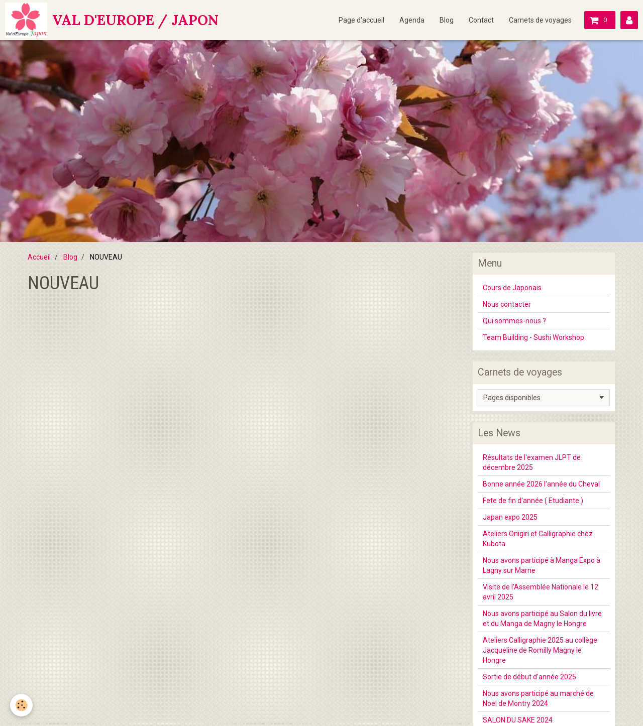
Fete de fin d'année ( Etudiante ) (533, 501)
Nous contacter (507, 304)
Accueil (39, 257)
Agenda (411, 20)
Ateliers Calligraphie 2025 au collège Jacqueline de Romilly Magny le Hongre (540, 650)
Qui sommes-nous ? (514, 321)
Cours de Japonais (512, 288)
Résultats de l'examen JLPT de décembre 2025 (532, 462)
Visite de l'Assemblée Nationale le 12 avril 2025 (540, 592)
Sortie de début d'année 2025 (529, 677)
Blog (447, 20)
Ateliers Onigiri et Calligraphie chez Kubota (538, 539)
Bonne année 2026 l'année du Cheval (541, 484)
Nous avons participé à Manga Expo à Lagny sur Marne (541, 565)
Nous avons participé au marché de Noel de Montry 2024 (538, 698)
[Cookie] (21, 705)
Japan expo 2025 (510, 517)
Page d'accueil (361, 20)
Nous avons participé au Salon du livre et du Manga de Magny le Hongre (542, 619)
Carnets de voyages (540, 20)
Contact (481, 20)
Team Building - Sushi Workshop (533, 337)
